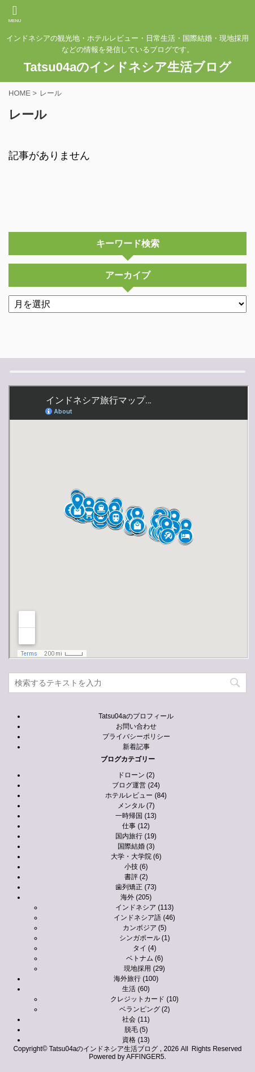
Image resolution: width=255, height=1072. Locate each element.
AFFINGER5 (145, 1057)
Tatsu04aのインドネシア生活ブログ (128, 67)
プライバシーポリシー (136, 737)
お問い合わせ (136, 726)
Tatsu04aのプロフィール (136, 716)
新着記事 (136, 747)
